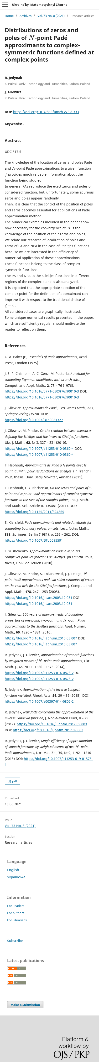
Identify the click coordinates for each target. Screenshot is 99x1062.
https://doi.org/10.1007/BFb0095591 (34, 540)
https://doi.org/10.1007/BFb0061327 (34, 420)
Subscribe (15, 940)
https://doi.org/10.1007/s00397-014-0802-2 (39, 701)
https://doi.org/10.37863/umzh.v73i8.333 (46, 112)
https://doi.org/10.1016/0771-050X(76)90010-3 (42, 391)
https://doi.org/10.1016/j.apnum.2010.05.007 (41, 638)
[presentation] (31, 38)
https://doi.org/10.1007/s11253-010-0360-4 (39, 448)
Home (9, 16)
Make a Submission (25, 1005)
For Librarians (17, 920)
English (13, 870)
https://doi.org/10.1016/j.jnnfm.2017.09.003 (52, 724)
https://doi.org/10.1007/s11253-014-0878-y (39, 672)
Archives (25, 16)
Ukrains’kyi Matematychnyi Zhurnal (40, 4)
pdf (14, 781)
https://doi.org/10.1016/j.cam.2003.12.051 (38, 597)
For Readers (15, 906)
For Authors (15, 913)
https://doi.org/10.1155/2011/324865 (34, 511)
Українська (16, 877)
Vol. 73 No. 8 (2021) (51, 16)
